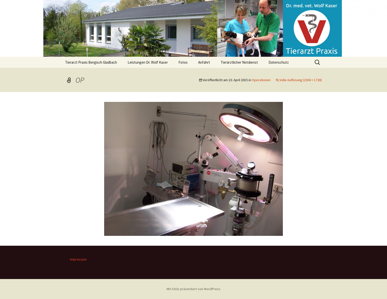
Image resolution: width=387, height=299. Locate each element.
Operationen (261, 80)
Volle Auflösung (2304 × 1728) (300, 80)
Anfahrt (204, 62)
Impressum (78, 259)
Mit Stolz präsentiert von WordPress (193, 289)
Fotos (183, 62)
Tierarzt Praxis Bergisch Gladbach (91, 62)
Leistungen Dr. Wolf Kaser (148, 62)
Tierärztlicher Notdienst (239, 62)
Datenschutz (279, 62)
